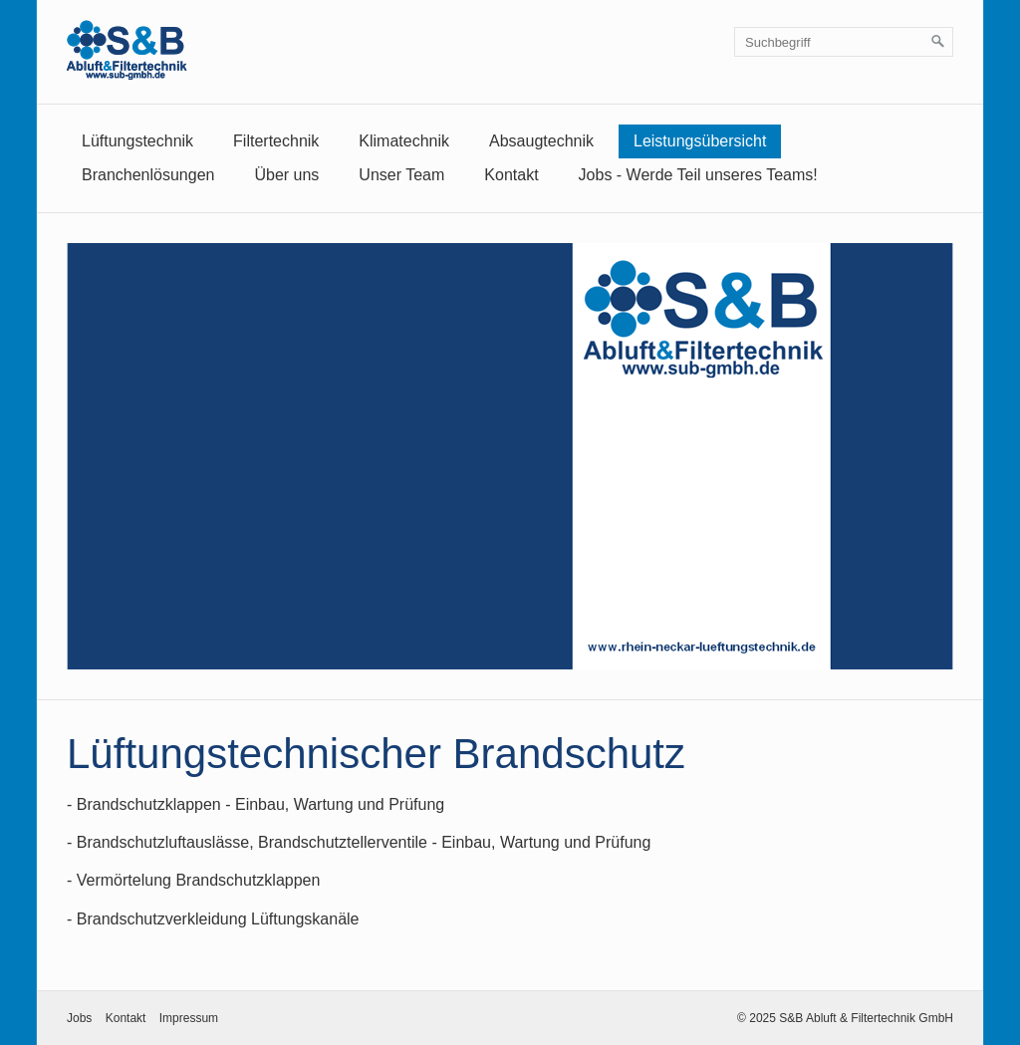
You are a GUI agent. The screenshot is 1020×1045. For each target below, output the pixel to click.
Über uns (286, 174)
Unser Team (401, 174)
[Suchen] (938, 42)
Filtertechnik (276, 140)
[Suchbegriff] (843, 42)
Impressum (188, 1018)
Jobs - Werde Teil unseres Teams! (698, 174)
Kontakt (511, 174)
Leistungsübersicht (700, 140)
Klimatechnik (404, 140)
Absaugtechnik (541, 140)
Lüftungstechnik (137, 140)
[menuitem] (137, 141)
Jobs (79, 1018)
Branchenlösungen (148, 174)
